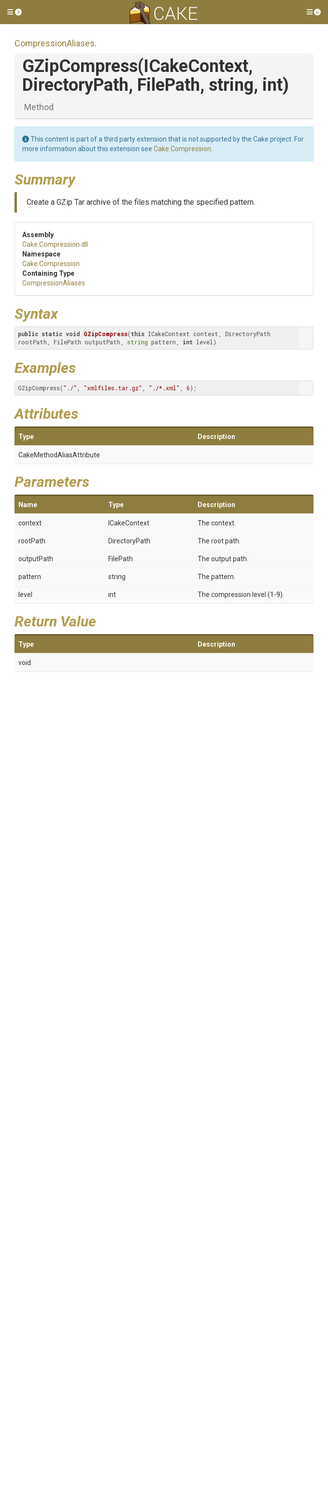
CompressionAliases (54, 43)
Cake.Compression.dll (55, 244)
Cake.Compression (182, 149)
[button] (14, 12)
